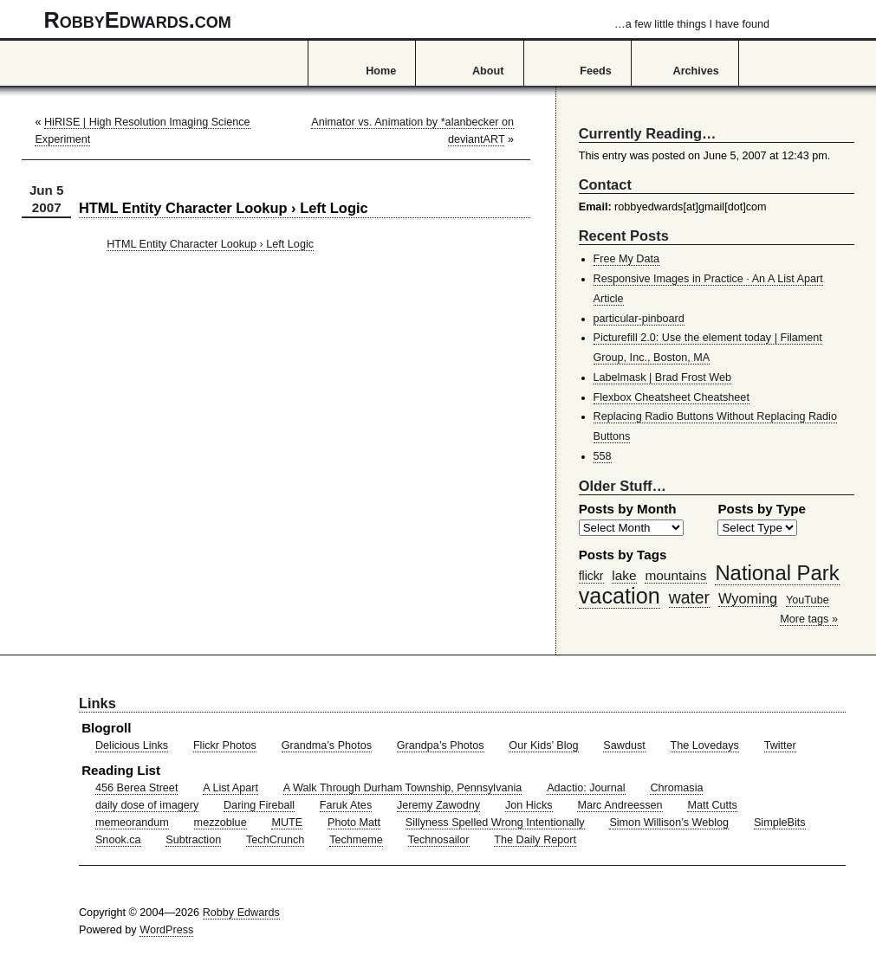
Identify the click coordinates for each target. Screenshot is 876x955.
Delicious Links (131, 745)
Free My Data (626, 259)
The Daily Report (535, 840)
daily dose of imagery (146, 805)
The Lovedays (705, 745)
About (487, 71)
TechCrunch (275, 840)
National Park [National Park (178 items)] (777, 572)
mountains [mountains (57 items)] (675, 575)
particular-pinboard (639, 319)
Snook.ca (118, 840)
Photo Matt (354, 822)
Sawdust (624, 745)
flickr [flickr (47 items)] (591, 576)
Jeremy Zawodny (438, 805)
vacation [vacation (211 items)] (619, 596)
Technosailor (439, 840)
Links (97, 703)
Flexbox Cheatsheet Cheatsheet (671, 397)
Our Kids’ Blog (543, 745)
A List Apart (230, 788)
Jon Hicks (529, 805)
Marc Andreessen (619, 805)
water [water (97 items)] (689, 597)
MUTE (286, 822)
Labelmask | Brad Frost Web (663, 377)
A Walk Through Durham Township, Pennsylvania (402, 788)
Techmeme (356, 840)
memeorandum (132, 822)
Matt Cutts (712, 805)
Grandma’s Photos (327, 745)
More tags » (809, 619)
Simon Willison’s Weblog (669, 822)
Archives (696, 71)
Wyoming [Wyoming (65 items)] (747, 598)
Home (381, 71)
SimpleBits (780, 822)
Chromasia (676, 788)
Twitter (780, 745)
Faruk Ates (346, 805)
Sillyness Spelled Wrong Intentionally (495, 822)
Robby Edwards (241, 913)
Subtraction (193, 840)
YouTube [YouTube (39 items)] (807, 600)
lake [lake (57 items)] (624, 575)
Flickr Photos (224, 745)
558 (603, 456)
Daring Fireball (259, 805)
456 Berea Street (136, 788)
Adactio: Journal (586, 788)
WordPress (166, 930)
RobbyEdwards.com (406, 20)
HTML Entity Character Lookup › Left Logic (210, 244)
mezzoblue (220, 822)
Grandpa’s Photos (440, 745)
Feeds (596, 71)
